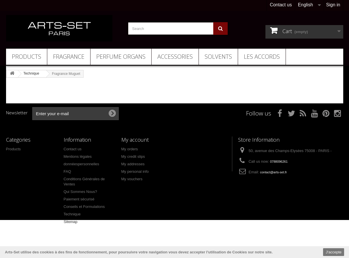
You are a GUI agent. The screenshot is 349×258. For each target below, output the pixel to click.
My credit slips (133, 156)
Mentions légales (78, 156)
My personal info (135, 171)
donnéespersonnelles (81, 164)
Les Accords (262, 56)
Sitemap (71, 221)
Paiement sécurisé (79, 199)
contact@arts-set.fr (273, 172)
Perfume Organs (121, 56)
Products (26, 56)
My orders (129, 149)
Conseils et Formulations (84, 206)
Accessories (175, 56)
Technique (72, 214)
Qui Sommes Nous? (80, 191)
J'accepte (334, 252)
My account (135, 139)
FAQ (67, 171)
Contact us (281, 4)
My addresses (133, 164)
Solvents (218, 56)
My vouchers (132, 179)
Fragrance (68, 56)
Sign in (333, 4)
